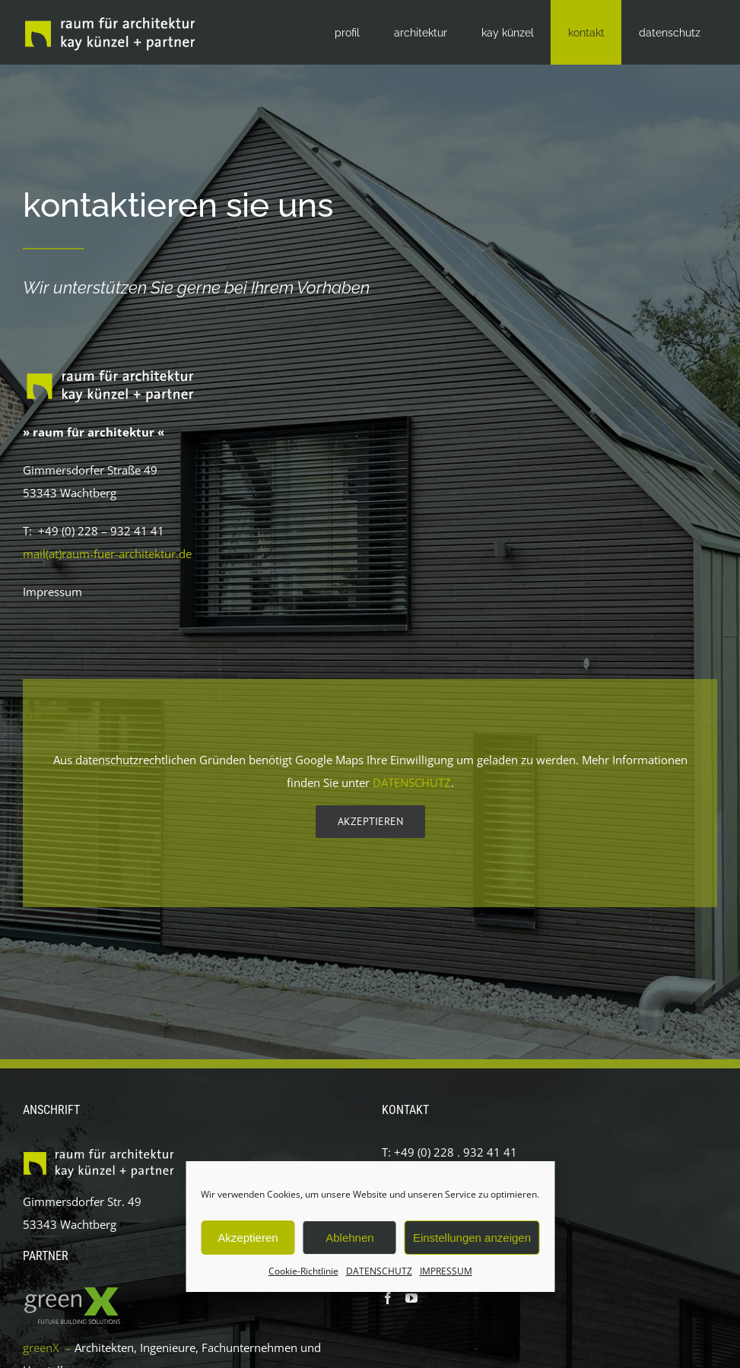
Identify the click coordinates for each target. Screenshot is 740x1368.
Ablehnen (349, 1237)
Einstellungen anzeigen (472, 1237)
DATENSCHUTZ (379, 1271)
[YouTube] (411, 1298)
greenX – (49, 1347)
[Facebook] (388, 1298)
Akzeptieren (248, 1237)
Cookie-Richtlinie (303, 1271)
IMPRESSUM (446, 1271)
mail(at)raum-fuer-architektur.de (107, 553)
